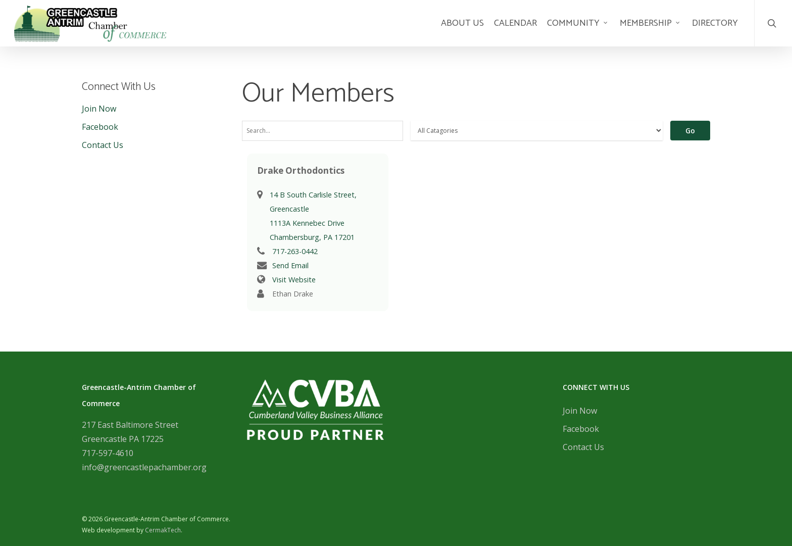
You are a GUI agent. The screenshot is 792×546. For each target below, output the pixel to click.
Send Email (290, 265)
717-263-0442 (295, 251)
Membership (650, 29)
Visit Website (294, 279)
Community (578, 29)
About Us (462, 29)
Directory (715, 29)
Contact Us (102, 145)
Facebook (100, 126)
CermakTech (163, 530)
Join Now (99, 108)
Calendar (515, 29)
